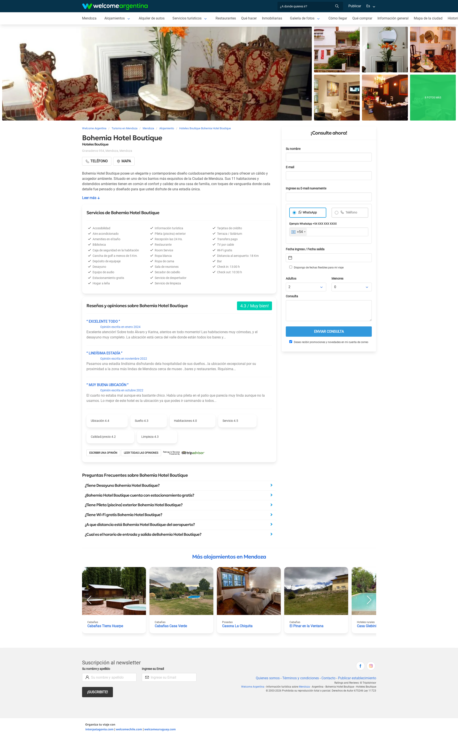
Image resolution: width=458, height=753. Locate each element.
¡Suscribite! (97, 692)
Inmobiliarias (272, 18)
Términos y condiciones (300, 678)
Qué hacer (249, 18)
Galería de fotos (302, 18)
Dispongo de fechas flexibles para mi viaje (316, 267)
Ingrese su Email (153, 669)
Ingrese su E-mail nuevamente (306, 188)
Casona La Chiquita (237, 626)
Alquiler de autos (152, 18)
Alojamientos (114, 18)
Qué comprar (362, 18)
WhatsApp (310, 212)
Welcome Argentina (252, 686)
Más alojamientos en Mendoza (229, 556)
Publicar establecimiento (357, 678)
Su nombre (293, 149)
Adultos (291, 278)
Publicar (354, 6)
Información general (393, 18)
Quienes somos (268, 678)
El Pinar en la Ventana (306, 626)
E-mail (290, 167)
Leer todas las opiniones (141, 452)
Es (368, 6)
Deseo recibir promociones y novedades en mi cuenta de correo (328, 342)
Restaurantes (226, 18)
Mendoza (89, 18)
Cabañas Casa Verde (171, 626)
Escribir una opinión (103, 452)
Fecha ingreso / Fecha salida (305, 249)
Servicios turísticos (187, 18)
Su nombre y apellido (96, 669)
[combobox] (298, 232)
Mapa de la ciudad (428, 18)
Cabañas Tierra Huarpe (105, 626)
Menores (337, 278)
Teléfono (351, 212)
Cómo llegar (337, 18)
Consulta (292, 296)
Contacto (328, 678)
